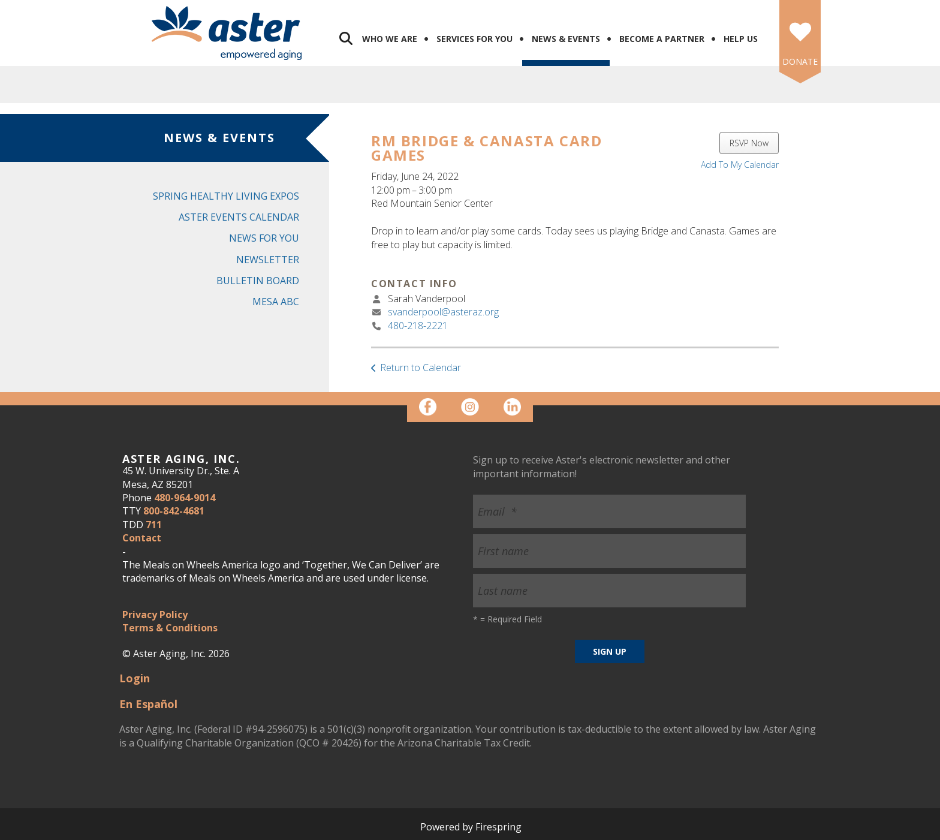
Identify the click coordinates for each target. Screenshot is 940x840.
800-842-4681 (173, 510)
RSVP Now (749, 143)
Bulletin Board (257, 280)
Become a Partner (661, 38)
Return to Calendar (420, 367)
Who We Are (389, 38)
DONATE (800, 61)
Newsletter (267, 259)
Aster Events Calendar (239, 217)
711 (154, 524)
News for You (264, 238)
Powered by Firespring (471, 826)
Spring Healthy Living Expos (226, 196)
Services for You (474, 38)
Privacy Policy (155, 614)
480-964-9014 (184, 497)
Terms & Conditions (170, 627)
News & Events (566, 38)
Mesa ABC (275, 301)
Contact (141, 537)
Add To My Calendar (740, 164)
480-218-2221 (418, 325)
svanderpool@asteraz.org (443, 311)
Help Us (741, 38)
